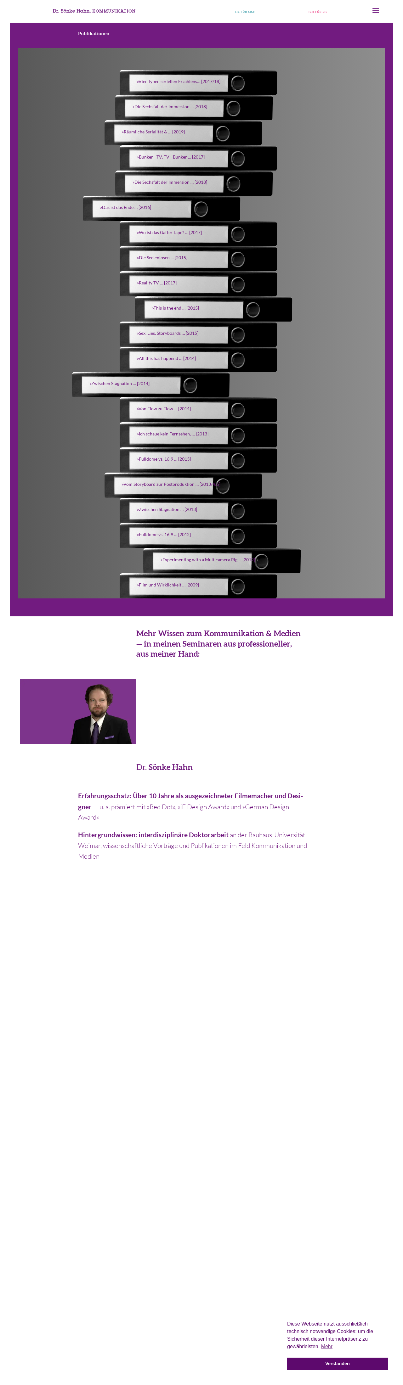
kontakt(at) (329, 1057)
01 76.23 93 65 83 (201, 1057)
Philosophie (365, 1229)
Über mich (367, 1240)
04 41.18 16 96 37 (74, 1057)
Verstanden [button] (337, 1363)
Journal (371, 1218)
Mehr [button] (326, 1346)
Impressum (202, 1372)
